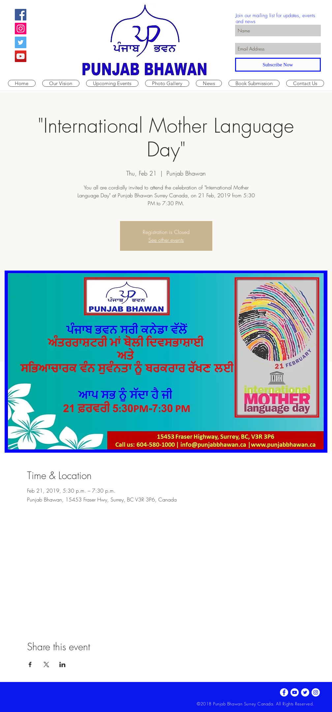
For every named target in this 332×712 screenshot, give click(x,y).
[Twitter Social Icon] (20, 42)
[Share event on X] (46, 664)
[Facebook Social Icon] (20, 14)
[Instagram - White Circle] (316, 692)
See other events (166, 239)
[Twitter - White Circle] (305, 692)
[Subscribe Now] (278, 65)
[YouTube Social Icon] (20, 56)
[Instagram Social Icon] (20, 28)
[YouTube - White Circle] (294, 692)
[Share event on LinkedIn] (62, 664)
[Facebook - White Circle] (284, 692)
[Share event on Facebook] (30, 664)
